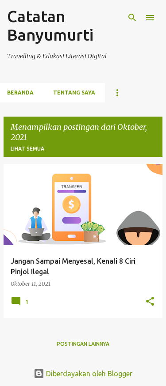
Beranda (20, 92)
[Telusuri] (132, 17)
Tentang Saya (74, 92)
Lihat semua (27, 148)
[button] (150, 301)
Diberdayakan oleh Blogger (83, 374)
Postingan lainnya (83, 344)
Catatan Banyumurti (50, 25)
